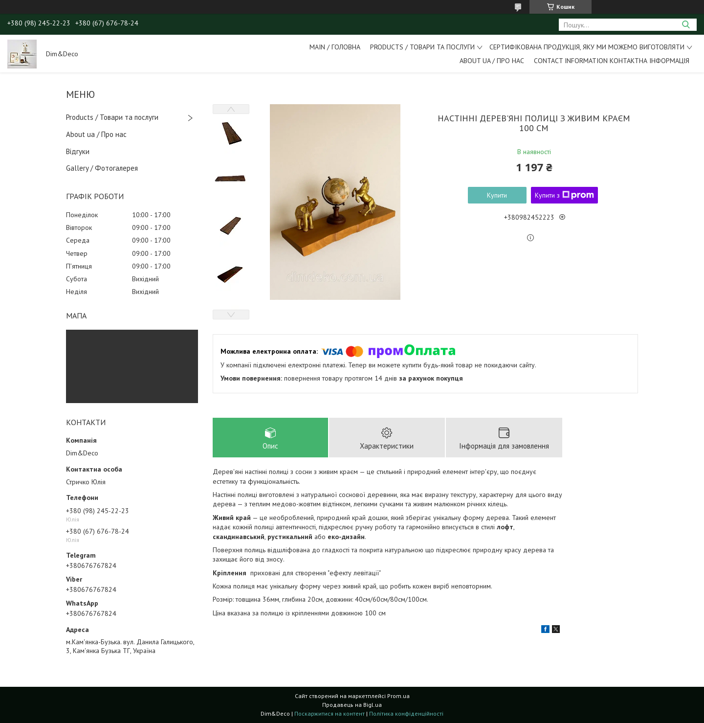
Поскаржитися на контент (329, 713)
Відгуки (77, 151)
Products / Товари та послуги (422, 47)
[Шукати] (686, 25)
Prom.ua (398, 696)
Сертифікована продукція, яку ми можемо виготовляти (586, 47)
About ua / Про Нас (492, 60)
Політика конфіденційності (406, 713)
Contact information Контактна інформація (611, 60)
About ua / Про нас (96, 134)
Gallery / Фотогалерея (102, 168)
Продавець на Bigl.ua (352, 704)
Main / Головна (334, 47)
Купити (497, 195)
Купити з (564, 195)
